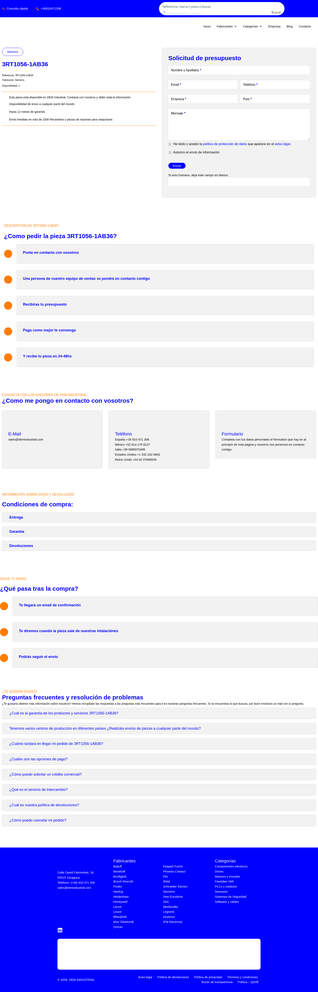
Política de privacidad (209, 977)
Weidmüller (170, 906)
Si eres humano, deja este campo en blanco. (198, 175)
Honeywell (120, 901)
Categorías (252, 26)
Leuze (117, 911)
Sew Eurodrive (173, 896)
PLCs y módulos (226, 886)
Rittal (166, 881)
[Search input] (222, 6)
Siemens (12, 51)
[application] (315, 9)
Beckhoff (119, 871)
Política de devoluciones (175, 977)
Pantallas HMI (224, 881)
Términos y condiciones (243, 977)
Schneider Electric (175, 886)
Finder (117, 886)
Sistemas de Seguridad (230, 896)
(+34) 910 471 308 (83, 882)
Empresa (274, 26)
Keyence (169, 916)
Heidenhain (121, 896)
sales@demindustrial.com (74, 887)
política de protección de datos (225, 144)
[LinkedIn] (60, 930)
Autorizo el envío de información (194, 152)
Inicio (207, 26)
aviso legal (282, 144)
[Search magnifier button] (280, 12)
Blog (290, 26)
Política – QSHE (250, 982)
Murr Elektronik (123, 921)
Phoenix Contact (174, 871)
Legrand (168, 911)
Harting (118, 891)
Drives (219, 871)
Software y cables (227, 901)
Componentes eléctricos (231, 866)
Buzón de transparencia (219, 982)
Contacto (305, 26)
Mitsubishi (120, 916)
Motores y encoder (227, 876)
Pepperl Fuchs (173, 866)
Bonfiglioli (119, 876)
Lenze (117, 906)
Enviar (177, 165)
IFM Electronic (173, 921)
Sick (166, 901)
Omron (118, 926)
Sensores (221, 891)
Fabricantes (227, 26)
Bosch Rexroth (123, 881)
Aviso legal (148, 977)
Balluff (117, 866)
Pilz (165, 876)
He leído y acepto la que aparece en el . (229, 144)
